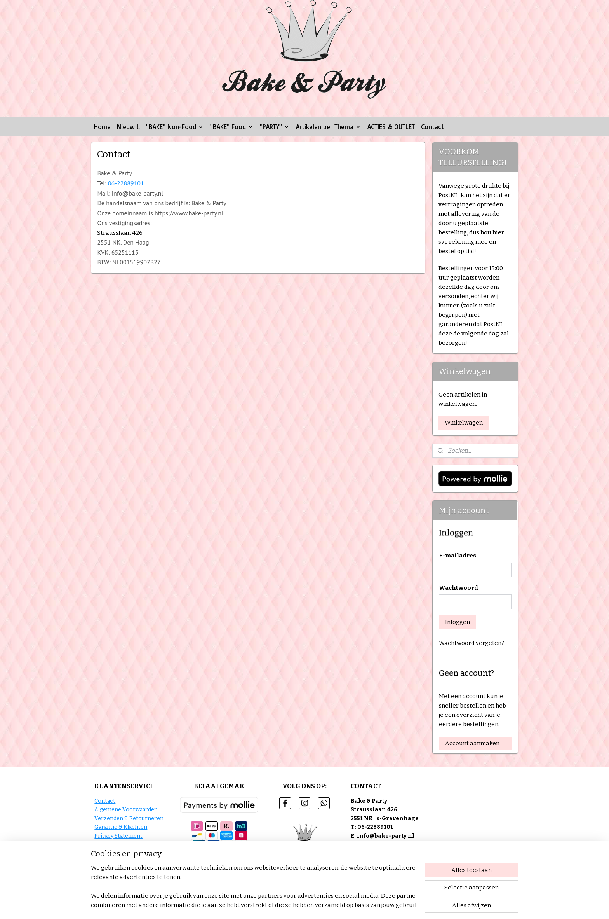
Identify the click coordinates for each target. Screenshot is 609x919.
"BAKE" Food (232, 126)
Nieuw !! (128, 126)
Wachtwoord (458, 587)
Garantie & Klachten (120, 827)
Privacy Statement (118, 836)
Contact (432, 126)
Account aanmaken (472, 743)
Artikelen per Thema (328, 126)
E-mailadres (457, 555)
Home (102, 126)
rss (341, 904)
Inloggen (457, 621)
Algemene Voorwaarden (126, 809)
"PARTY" (275, 126)
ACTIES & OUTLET (391, 126)
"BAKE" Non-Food (175, 126)
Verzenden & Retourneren (129, 818)
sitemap (327, 904)
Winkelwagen (464, 422)
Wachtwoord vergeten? (471, 642)
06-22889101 (126, 183)
